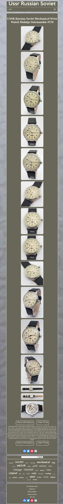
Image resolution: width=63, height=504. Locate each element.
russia (35, 479)
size (24, 473)
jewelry (29, 479)
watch (21, 465)
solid (10, 477)
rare (48, 469)
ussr (32, 476)
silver (26, 463)
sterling (48, 473)
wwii (36, 470)
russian (28, 469)
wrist (46, 477)
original (13, 473)
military (43, 466)
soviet (19, 462)
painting (21, 477)
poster (54, 474)
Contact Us (32, 489)
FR (33, 497)
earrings (32, 463)
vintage (17, 469)
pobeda (15, 477)
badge (27, 477)
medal (13, 466)
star (20, 473)
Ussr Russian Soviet (32, 486)
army (29, 466)
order (34, 473)
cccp (28, 473)
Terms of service (32, 494)
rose (50, 466)
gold (35, 465)
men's (42, 470)
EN (31, 497)
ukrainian (40, 473)
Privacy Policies (32, 491)
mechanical (43, 462)
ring (53, 463)
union (39, 477)
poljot (11, 463)
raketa (52, 477)
